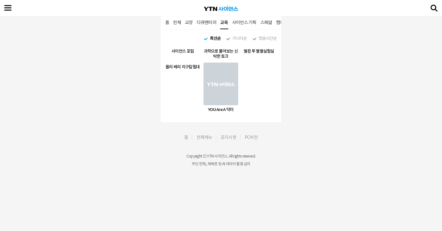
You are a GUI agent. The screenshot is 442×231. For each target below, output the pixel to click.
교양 (189, 22)
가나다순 (239, 38)
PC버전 (251, 137)
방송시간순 (268, 38)
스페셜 (266, 22)
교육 (224, 22)
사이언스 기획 (244, 22)
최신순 (215, 38)
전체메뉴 (204, 137)
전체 (177, 22)
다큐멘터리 (207, 22)
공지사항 (228, 137)
